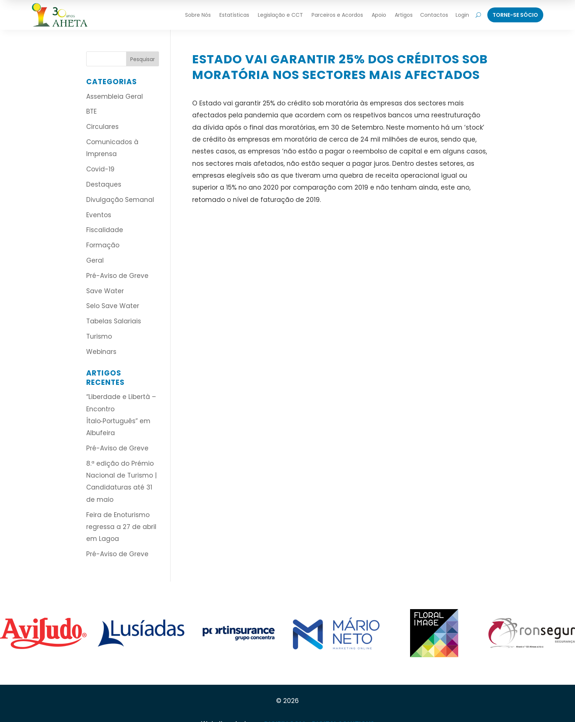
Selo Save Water (112, 305)
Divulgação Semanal (120, 199)
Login (462, 15)
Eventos (98, 214)
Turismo (99, 336)
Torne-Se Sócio (515, 15)
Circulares (102, 126)
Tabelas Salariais (113, 321)
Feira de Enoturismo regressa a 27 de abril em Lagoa (121, 527)
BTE (91, 111)
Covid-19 (100, 169)
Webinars (101, 351)
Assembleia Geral (114, 96)
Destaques (103, 184)
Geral (95, 260)
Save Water (105, 290)
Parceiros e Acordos (337, 15)
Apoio (379, 15)
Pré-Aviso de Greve (117, 275)
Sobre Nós (198, 15)
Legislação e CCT (280, 15)
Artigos (404, 15)
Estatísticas (234, 15)
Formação (102, 245)
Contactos (434, 15)
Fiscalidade (104, 229)
